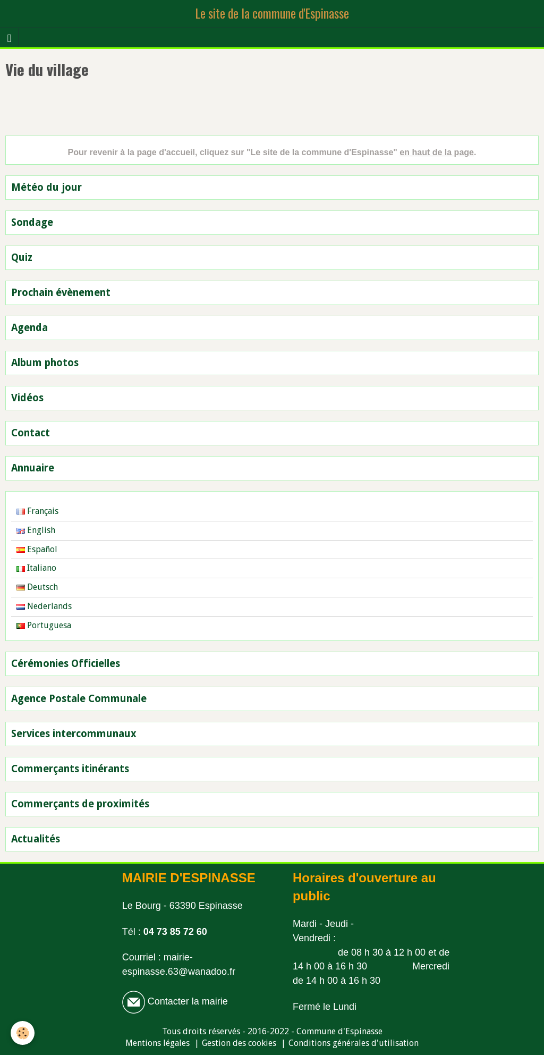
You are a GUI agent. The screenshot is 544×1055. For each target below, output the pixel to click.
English (35, 530)
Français (37, 511)
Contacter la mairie (186, 1001)
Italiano (36, 568)
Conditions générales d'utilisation (353, 1043)
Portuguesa (43, 625)
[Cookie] (23, 1033)
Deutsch (37, 587)
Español (36, 549)
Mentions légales (157, 1043)
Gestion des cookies (239, 1043)
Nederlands (44, 606)
